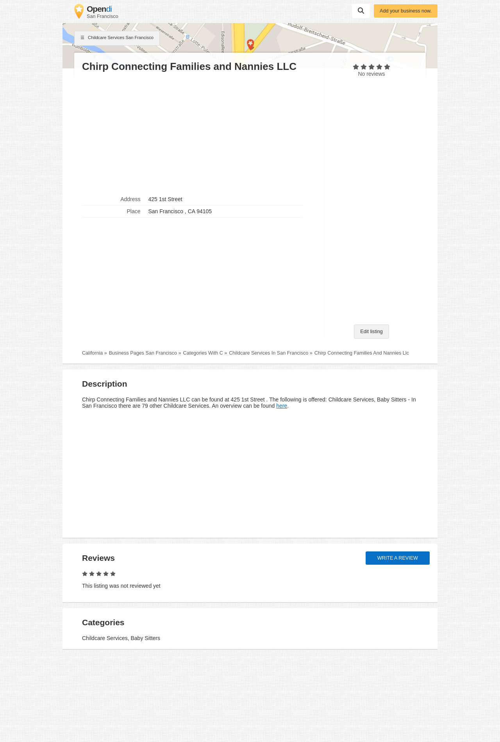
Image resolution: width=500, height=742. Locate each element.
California (92, 353)
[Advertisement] (199, 133)
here (281, 406)
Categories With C (203, 353)
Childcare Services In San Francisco (268, 353)
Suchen (361, 10)
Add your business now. (406, 11)
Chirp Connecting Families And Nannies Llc (361, 353)
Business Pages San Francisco (143, 353)
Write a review (397, 558)
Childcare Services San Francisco (117, 38)
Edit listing (371, 331)
